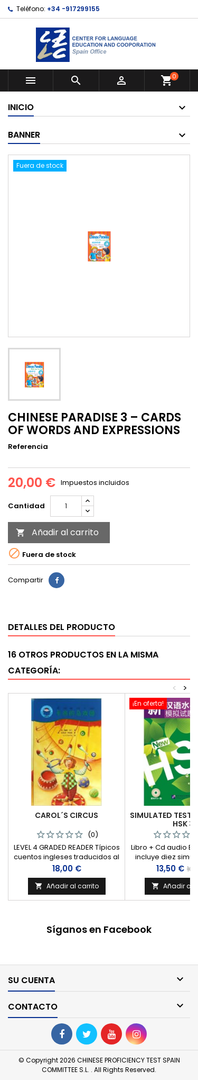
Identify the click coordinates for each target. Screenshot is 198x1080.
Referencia (28, 447)
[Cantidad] (66, 506)
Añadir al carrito (57, 532)
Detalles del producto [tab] (61, 627)
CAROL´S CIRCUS (66, 815)
